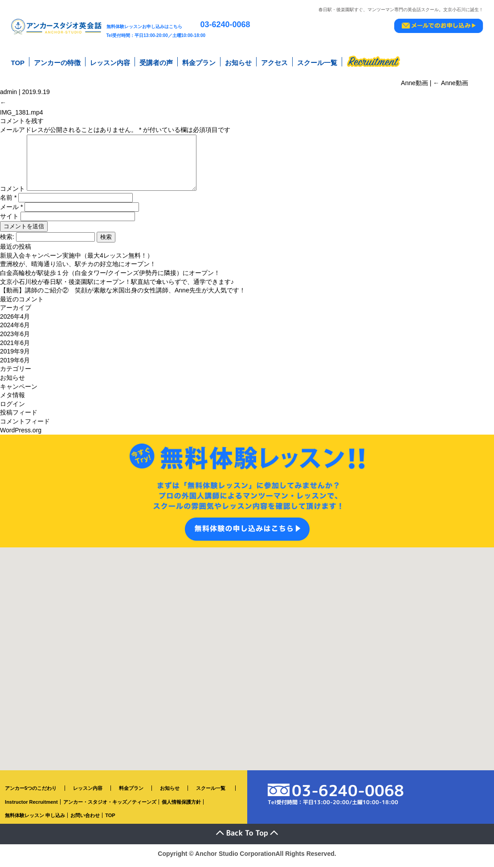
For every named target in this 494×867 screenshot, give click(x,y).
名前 (8, 201)
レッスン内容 (110, 62)
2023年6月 (15, 338)
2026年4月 (15, 321)
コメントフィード (25, 425)
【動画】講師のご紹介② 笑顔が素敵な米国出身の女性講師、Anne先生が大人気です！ (122, 294)
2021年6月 (15, 347)
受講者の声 (156, 62)
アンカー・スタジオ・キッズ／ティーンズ (109, 806)
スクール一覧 (317, 62)
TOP (18, 62)
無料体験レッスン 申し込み (35, 819)
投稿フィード (18, 416)
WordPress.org (20, 434)
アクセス (274, 62)
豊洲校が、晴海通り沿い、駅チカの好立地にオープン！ (78, 268)
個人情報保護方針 (181, 806)
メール (11, 211)
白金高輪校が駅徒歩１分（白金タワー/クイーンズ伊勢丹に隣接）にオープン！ (110, 277)
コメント (12, 193)
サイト (9, 220)
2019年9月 (15, 355)
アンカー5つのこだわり (31, 792)
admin (8, 88)
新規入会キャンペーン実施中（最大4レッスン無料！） (76, 259)
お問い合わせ (85, 819)
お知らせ (238, 62)
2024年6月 (15, 329)
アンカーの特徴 (57, 62)
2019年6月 (15, 364)
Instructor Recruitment (31, 806)
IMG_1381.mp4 (21, 106)
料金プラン (199, 62)
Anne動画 (450, 79)
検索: (7, 241)
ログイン (12, 408)
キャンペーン (18, 390)
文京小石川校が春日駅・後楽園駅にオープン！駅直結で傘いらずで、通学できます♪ (117, 286)
